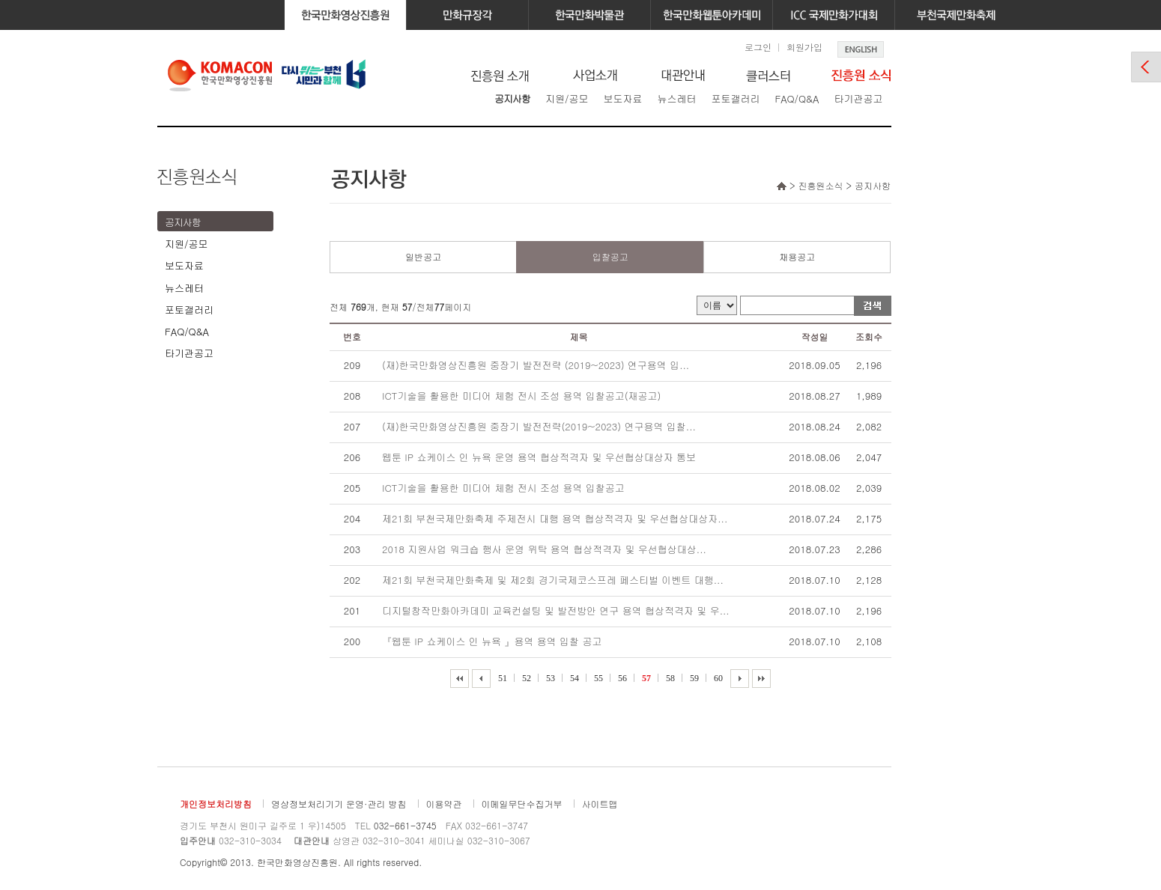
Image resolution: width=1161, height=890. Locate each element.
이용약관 (444, 803)
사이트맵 (600, 803)
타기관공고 (858, 98)
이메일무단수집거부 (522, 803)
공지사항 (512, 98)
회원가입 (804, 46)
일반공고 (423, 256)
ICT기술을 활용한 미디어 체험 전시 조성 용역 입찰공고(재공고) (521, 395)
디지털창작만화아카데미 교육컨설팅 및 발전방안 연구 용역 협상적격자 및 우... (556, 610)
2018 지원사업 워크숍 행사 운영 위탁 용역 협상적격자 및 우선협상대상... (544, 549)
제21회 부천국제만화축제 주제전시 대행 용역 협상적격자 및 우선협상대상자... (554, 518)
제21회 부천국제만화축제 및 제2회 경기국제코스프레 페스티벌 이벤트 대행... (553, 580)
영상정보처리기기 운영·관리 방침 (339, 803)
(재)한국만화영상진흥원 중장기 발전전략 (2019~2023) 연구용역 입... (535, 365)
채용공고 (797, 256)
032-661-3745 (405, 825)
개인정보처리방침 (216, 803)
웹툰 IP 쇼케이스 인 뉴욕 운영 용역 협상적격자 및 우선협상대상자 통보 (539, 457)
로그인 (758, 46)
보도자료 (622, 98)
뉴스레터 (676, 98)
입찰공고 (610, 256)
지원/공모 (566, 98)
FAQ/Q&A (796, 98)
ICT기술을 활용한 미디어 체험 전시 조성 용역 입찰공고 (503, 488)
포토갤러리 (735, 98)
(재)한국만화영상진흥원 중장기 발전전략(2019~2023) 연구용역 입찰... (539, 426)
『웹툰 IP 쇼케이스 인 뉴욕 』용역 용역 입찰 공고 (491, 641)
